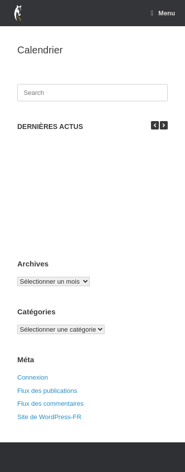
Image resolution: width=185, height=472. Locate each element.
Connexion (32, 377)
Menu (163, 13)
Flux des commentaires (50, 403)
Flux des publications (47, 390)
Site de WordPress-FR (49, 417)
